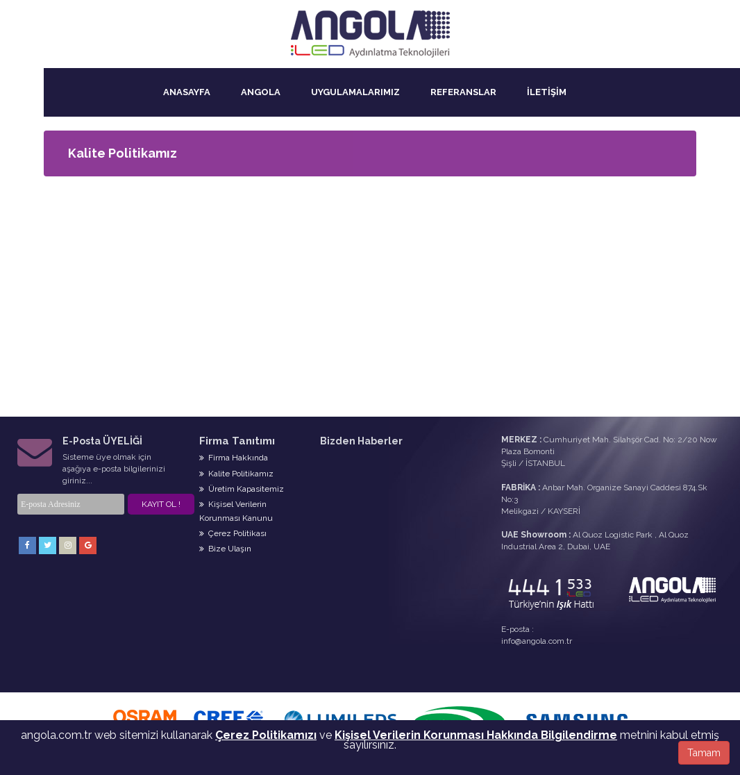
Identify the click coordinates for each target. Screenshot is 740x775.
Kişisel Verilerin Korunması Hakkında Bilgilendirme (476, 735)
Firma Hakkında (233, 457)
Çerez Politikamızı (266, 735)
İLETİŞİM (546, 92)
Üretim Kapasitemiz (241, 489)
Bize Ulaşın (225, 548)
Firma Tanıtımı (237, 441)
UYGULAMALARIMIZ (355, 92)
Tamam (704, 752)
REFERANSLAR (463, 92)
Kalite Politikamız (236, 473)
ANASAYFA (186, 92)
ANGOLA (260, 92)
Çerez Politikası (233, 533)
